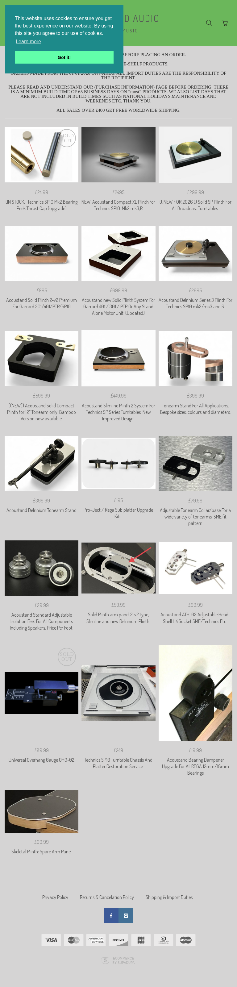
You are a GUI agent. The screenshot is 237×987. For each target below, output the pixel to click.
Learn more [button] (28, 41)
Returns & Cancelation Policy (107, 897)
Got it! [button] (64, 57)
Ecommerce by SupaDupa (123, 960)
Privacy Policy (55, 897)
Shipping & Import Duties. (169, 897)
